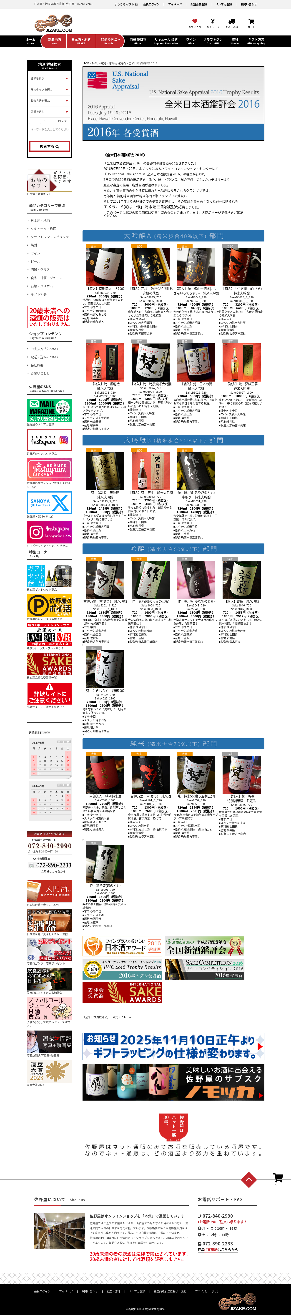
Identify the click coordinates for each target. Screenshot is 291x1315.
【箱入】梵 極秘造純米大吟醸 (105, 384)
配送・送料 (113, 1291)
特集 (95, 63)
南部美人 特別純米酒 (105, 794)
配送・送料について (45, 357)
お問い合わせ (249, 4)
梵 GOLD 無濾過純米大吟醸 (105, 492)
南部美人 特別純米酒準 (119, 196)
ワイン (35, 253)
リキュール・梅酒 (43, 228)
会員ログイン (151, 4)
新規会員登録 (199, 4)
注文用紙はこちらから (52, 872)
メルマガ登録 (224, 4)
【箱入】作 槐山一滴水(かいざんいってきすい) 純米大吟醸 (196, 289)
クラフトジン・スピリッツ (50, 236)
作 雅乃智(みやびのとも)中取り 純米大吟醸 (196, 492)
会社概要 (37, 365)
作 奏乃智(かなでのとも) (196, 599)
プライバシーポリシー (208, 1291)
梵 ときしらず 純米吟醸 (105, 688)
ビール (35, 261)
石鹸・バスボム (42, 286)
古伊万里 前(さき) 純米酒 (150, 794)
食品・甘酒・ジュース (46, 277)
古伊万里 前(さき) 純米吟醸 (105, 599)
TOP (86, 63)
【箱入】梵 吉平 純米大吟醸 (150, 490)
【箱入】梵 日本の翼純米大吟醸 (196, 384)
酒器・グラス (40, 269)
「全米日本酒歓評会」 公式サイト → (107, 1017)
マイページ (175, 4)
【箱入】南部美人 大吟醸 (105, 286)
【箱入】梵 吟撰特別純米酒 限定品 (242, 796)
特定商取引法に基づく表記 (170, 1291)
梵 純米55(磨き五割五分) (196, 794)
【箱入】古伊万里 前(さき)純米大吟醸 (241, 289)
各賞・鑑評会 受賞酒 (113, 63)
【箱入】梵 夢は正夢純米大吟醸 (242, 384)
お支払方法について (45, 348)
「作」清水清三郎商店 (152, 207)
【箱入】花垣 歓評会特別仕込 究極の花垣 (152, 289)
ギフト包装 (39, 294)
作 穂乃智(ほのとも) (105, 883)
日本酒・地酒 (40, 220)
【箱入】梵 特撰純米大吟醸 (150, 381)
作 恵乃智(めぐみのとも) (151, 599)
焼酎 (34, 245)
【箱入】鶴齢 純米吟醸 (242, 599)
